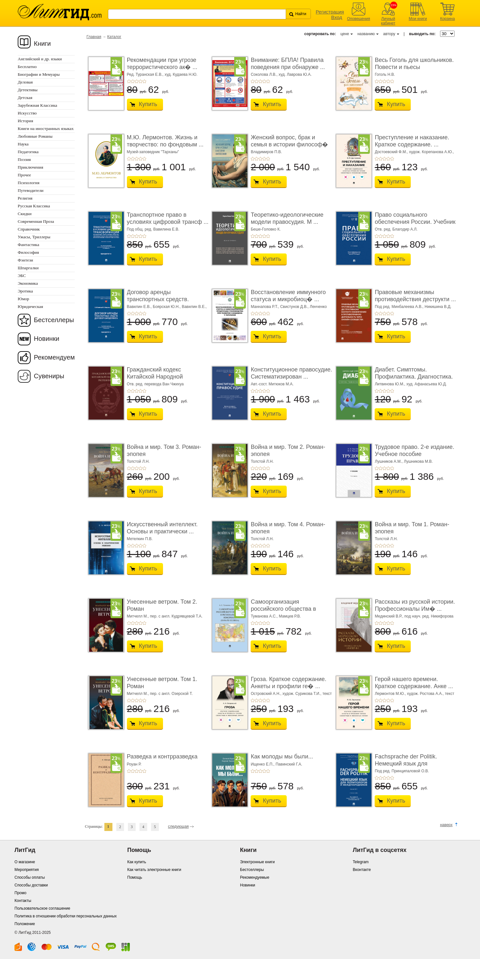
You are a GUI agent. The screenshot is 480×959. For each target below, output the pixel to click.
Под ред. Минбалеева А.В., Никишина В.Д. (413, 306)
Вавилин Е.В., (140, 306)
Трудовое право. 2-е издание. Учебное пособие (414, 450)
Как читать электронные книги (154, 869)
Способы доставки (31, 885)
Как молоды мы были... (282, 756)
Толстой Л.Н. (138, 461)
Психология (28, 182)
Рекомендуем (54, 357)
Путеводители (30, 190)
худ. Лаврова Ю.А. (295, 74)
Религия (25, 198)
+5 (144, 81)
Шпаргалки (28, 267)
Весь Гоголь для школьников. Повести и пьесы (414, 63)
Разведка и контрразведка (162, 756)
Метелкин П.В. (140, 539)
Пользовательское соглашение (42, 908)
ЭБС (22, 275)
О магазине (24, 862)
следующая (178, 826)
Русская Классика (34, 205)
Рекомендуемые (254, 877)
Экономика (28, 283)
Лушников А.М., (389, 461)
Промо (20, 893)
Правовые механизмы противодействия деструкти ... (415, 295)
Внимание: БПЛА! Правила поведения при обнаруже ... (288, 63)
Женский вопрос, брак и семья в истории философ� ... (289, 144)
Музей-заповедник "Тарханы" (153, 152)
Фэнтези (25, 260)
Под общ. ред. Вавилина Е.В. (153, 229)
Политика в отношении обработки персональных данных (65, 916)
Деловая (25, 82)
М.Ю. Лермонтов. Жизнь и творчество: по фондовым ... (165, 141)
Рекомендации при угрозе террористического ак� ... (162, 63)
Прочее (24, 175)
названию (366, 34)
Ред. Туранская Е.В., (146, 74)
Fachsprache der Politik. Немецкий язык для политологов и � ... (406, 763)
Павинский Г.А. (288, 764)
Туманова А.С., (265, 616)
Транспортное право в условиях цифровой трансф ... (168, 218)
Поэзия (24, 159)
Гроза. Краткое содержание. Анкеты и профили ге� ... (288, 682)
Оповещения (358, 18)
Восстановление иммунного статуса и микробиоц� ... (288, 295)
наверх (446, 825)
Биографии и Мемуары (39, 74)
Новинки (46, 338)
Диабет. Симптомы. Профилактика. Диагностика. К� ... (414, 376)
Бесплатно (27, 66)
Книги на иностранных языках (46, 128)
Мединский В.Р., (389, 616)
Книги (42, 43)
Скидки (25, 213)
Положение (24, 924)
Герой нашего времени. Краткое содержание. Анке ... (414, 682)
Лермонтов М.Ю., (391, 693)
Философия (28, 252)
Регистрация (330, 12)
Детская (25, 97)
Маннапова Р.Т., (265, 306)
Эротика (25, 291)
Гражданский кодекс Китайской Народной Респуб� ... (155, 376)
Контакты (22, 900)
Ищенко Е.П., (263, 764)
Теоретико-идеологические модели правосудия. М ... (287, 218)
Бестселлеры (54, 319)
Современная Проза (36, 221)
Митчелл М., (138, 616)
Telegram (361, 862)
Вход (336, 17)
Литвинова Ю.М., (390, 384)
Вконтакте (362, 869)
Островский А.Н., (266, 693)
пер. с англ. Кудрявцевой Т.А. (176, 616)
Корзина (447, 18)
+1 (129, 81)
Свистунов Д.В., (295, 306)
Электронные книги (257, 862)
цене (345, 34)
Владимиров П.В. (266, 152)
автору (389, 34)
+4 (140, 81)
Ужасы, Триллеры (34, 236)
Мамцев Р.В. (290, 616)
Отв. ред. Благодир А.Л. (396, 229)
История (25, 120)
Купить (148, 104)
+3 (137, 81)
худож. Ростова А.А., (426, 693)
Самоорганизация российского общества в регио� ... (283, 608)
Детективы (27, 89)
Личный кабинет (388, 20)
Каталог (114, 37)
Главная (94, 37)
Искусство (27, 113)
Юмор (23, 298)
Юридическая (30, 306)
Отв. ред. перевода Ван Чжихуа (155, 384)
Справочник (29, 229)
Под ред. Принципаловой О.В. (402, 771)
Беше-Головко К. (266, 229)
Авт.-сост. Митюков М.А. (272, 384)
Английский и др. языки (40, 58)
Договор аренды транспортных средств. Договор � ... (158, 299)
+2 (133, 81)
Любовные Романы (35, 136)
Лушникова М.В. (418, 461)
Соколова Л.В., (264, 74)
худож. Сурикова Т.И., (302, 693)
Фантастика (28, 244)
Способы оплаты (29, 877)
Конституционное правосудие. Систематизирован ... (291, 373)
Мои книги (418, 18)
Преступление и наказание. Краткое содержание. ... (412, 141)
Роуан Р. (134, 764)
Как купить (136, 862)
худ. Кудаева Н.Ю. (181, 74)
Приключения (30, 167)
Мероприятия (26, 869)
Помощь (134, 877)
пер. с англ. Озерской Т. (171, 693)
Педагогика (28, 151)
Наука (23, 144)
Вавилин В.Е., (194, 306)
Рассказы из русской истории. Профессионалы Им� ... (415, 605)
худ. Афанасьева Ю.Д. (427, 384)
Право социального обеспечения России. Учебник (415, 218)
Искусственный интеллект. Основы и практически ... (162, 528)
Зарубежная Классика (37, 105)
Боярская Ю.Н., (167, 306)
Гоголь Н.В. (385, 74)
